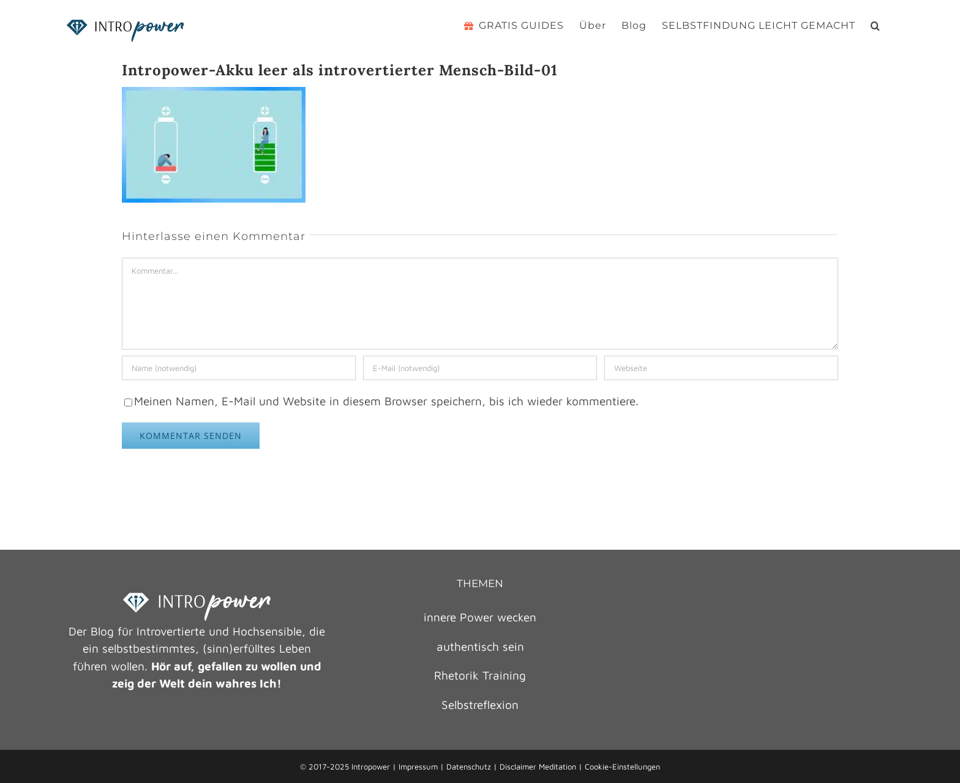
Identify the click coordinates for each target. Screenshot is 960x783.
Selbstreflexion (480, 704)
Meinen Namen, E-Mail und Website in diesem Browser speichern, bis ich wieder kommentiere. (386, 401)
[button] (875, 25)
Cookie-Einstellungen (622, 766)
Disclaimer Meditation (538, 766)
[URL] (721, 368)
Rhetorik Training (480, 675)
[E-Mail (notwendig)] (480, 368)
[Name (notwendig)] (239, 368)
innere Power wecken (480, 617)
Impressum (418, 766)
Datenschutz (468, 766)
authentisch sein (480, 646)
